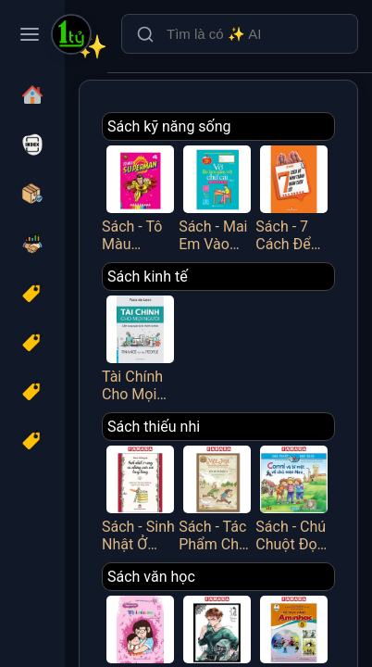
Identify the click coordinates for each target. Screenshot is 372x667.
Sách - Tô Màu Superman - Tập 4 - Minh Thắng (140, 197)
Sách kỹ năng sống (169, 126)
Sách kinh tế (147, 276)
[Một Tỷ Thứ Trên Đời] (71, 36)
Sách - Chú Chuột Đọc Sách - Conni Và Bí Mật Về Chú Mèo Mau (293, 497)
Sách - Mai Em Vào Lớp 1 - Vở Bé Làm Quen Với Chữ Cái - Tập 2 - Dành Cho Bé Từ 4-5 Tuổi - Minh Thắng (217, 197)
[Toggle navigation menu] (29, 34)
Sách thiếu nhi (153, 426)
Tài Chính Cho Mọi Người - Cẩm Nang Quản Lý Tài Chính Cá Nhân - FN (140, 347)
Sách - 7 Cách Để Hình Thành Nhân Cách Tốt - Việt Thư (293, 197)
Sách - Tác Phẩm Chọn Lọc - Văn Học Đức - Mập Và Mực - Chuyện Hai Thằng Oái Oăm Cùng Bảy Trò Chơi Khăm (217, 497)
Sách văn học (151, 576)
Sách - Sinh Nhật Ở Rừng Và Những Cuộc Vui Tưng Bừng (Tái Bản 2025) (140, 497)
